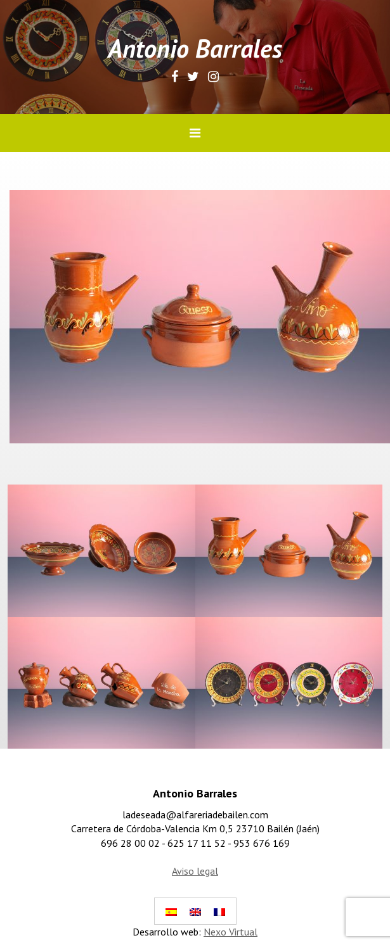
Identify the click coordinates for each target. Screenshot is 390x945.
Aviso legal (195, 871)
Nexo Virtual (230, 931)
